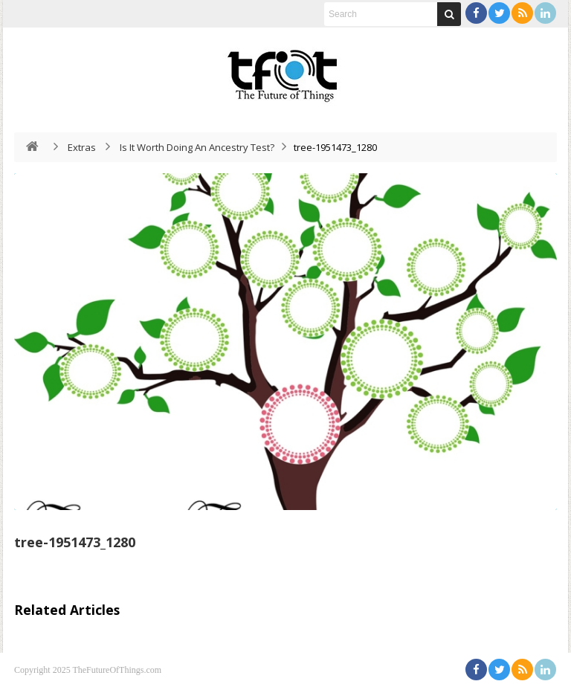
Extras (82, 147)
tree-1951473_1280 (74, 542)
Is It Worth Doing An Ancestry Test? (197, 147)
